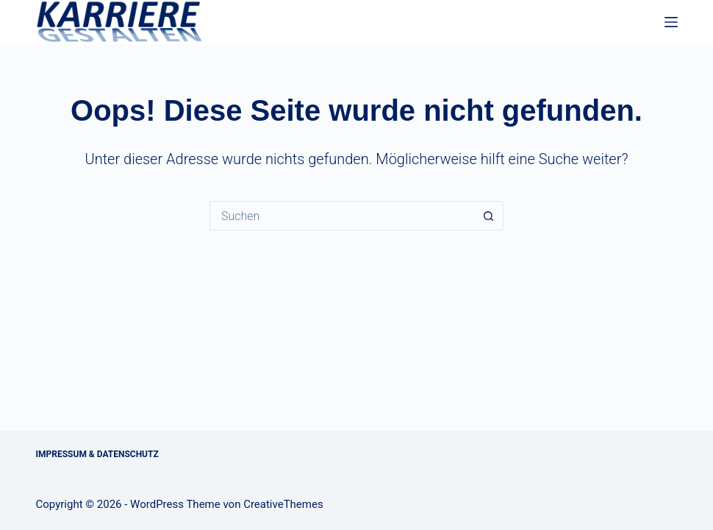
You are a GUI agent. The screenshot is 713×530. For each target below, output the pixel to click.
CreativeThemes (283, 504)
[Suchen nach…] (341, 215)
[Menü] (671, 22)
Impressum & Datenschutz (97, 454)
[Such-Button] (489, 215)
